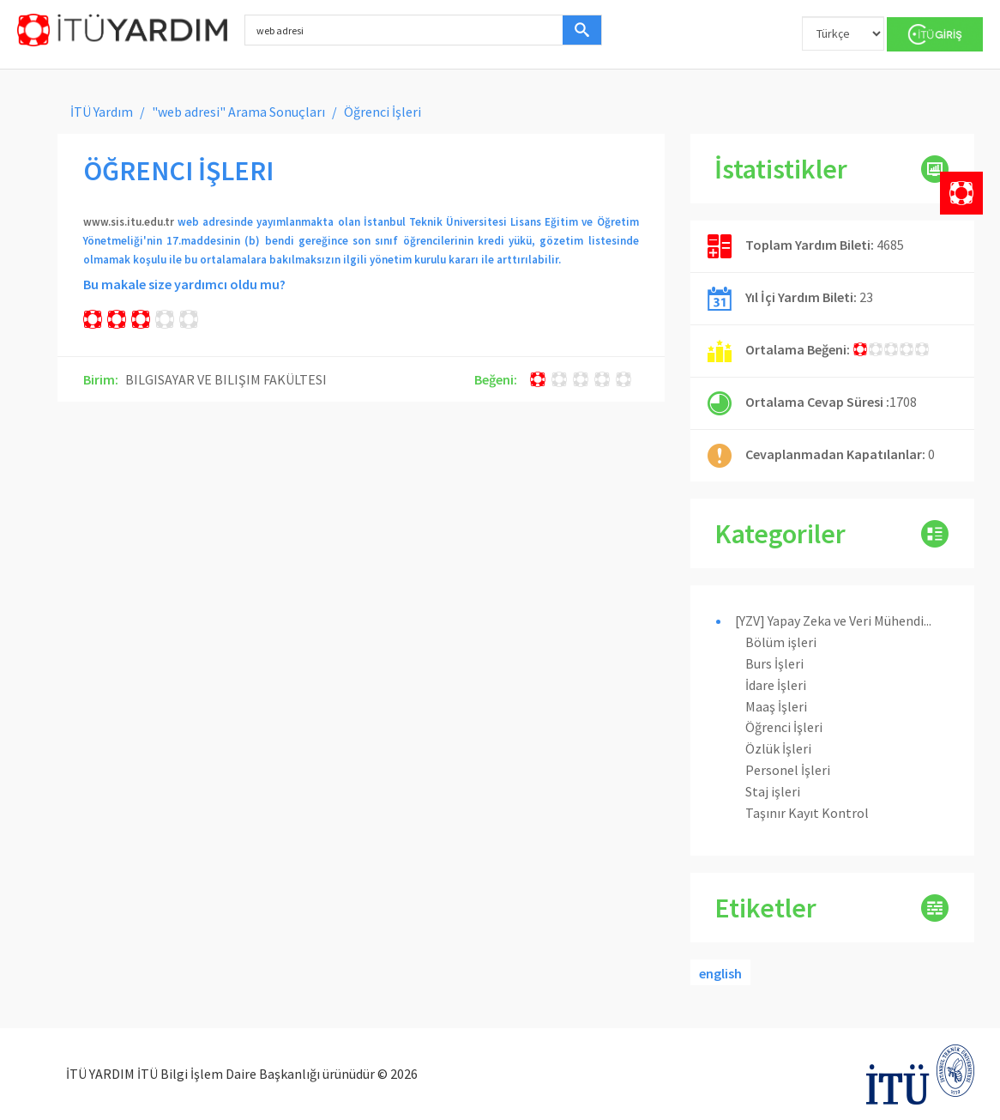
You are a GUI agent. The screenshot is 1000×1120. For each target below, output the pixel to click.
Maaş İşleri (776, 706)
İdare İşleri (775, 684)
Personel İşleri (787, 769)
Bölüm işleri (780, 642)
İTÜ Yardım (101, 111)
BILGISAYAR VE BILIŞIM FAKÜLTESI (226, 379)
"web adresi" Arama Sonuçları (238, 111)
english (720, 973)
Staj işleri (772, 791)
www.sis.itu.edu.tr (128, 222)
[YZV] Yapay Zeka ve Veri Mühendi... (833, 620)
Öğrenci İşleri (783, 727)
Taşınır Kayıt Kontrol (807, 812)
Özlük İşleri (778, 748)
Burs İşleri (774, 663)
